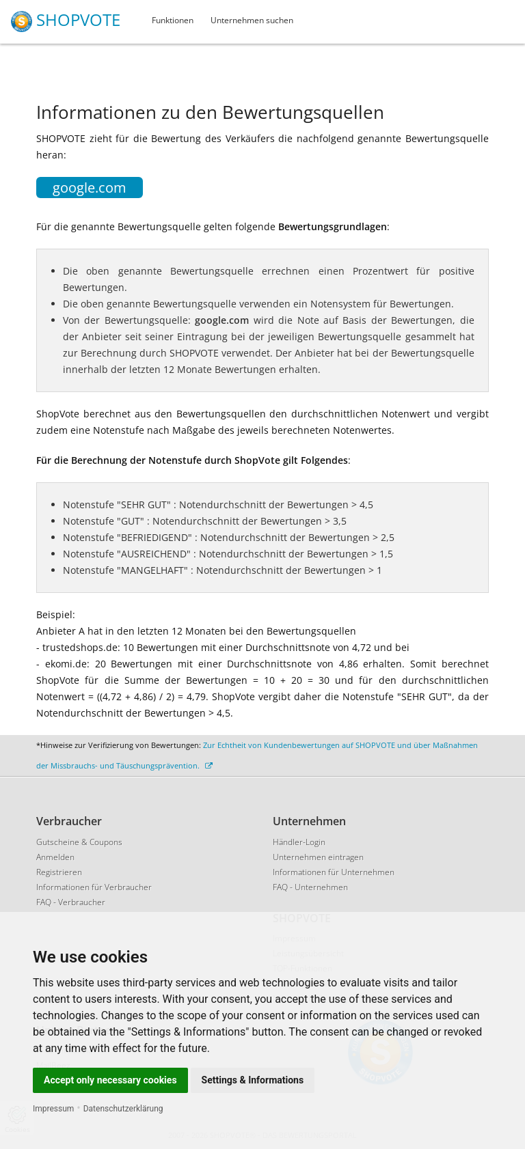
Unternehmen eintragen (318, 857)
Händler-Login (299, 842)
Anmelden (55, 857)
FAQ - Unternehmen (310, 887)
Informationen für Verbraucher (94, 887)
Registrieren (59, 872)
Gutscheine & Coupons (79, 842)
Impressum (53, 1108)
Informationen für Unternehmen (333, 872)
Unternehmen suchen (252, 20)
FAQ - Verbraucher (70, 902)
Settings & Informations (253, 1080)
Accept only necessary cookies (110, 1080)
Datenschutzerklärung (123, 1108)
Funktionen (172, 20)
